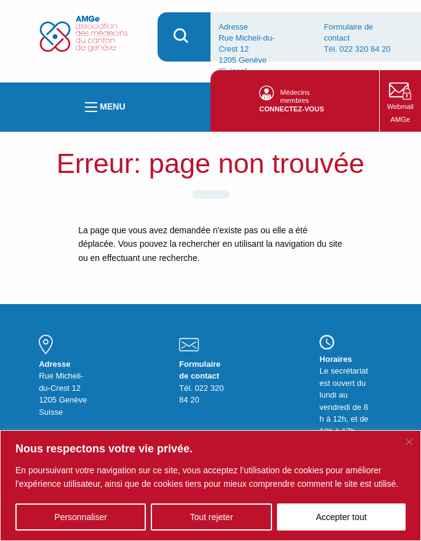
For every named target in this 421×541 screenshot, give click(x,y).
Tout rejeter (211, 517)
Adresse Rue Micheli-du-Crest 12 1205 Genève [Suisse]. (247, 49)
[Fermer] (409, 442)
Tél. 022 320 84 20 (357, 49)
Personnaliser (80, 517)
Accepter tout (341, 517)
